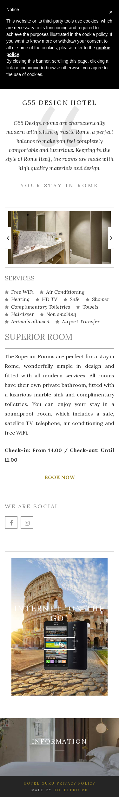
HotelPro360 (70, 790)
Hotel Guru (39, 783)
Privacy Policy (75, 783)
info (59, 643)
